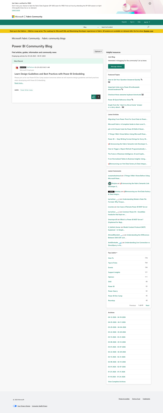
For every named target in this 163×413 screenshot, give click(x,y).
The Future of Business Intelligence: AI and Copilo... (126, 154)
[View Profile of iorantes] (111, 207)
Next (147, 305)
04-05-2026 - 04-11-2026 (117, 322)
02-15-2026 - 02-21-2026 (116, 357)
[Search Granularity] (91, 27)
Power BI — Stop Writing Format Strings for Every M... (127, 139)
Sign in (132, 22)
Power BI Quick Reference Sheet (119, 100)
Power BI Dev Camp (26, 90)
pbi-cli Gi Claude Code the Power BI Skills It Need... (126, 129)
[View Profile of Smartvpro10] (112, 219)
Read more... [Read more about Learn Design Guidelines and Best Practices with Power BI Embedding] (19, 83)
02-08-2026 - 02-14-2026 (117, 362)
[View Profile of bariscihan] (112, 199)
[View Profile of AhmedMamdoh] (114, 235)
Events (110, 267)
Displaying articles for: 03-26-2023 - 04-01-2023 (29, 56)
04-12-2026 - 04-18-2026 (117, 317)
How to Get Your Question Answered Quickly (124, 80)
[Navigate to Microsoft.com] (17, 16)
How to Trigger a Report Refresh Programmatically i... (127, 149)
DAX (109, 282)
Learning (92, 17)
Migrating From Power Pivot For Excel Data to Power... (127, 119)
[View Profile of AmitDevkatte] (113, 242)
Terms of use (136, 399)
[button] (93, 97)
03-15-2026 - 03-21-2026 (116, 337)
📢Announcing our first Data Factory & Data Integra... (127, 164)
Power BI (111, 286)
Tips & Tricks (112, 263)
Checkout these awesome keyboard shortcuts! (125, 95)
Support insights (114, 272)
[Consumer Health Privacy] (39, 406)
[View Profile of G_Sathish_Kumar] (114, 227)
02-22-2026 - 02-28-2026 (117, 352)
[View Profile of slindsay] (118, 191)
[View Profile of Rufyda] (114, 183)
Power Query (113, 291)
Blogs (84, 17)
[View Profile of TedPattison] (30, 67)
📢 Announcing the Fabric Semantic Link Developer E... (128, 144)
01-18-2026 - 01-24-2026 (116, 377)
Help (139, 22)
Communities (75, 17)
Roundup (111, 300)
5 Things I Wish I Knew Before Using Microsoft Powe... (127, 134)
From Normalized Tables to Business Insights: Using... (127, 159)
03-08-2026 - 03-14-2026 (117, 342)
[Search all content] (125, 27)
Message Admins (116, 66)
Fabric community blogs (54, 38)
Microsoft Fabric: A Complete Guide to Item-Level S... (127, 124)
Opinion (111, 277)
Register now (148, 31)
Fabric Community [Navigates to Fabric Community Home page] (34, 16)
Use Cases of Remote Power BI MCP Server (132, 207)
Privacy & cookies (124, 399)
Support (101, 17)
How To (111, 258)
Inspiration (56, 17)
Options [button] (97, 51)
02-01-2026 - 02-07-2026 (117, 367)
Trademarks (146, 399)
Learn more (16, 10)
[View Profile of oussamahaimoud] (114, 176)
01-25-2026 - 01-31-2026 (116, 372)
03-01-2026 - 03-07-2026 (117, 347)
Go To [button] (146, 22)
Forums (47, 17)
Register (124, 22)
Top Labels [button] (112, 253)
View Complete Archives (117, 382)
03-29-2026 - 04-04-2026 (117, 327)
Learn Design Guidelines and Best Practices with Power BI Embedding (50, 73)
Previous (133, 305)
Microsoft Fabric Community (26, 38)
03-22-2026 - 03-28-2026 (117, 332)
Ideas (65, 17)
